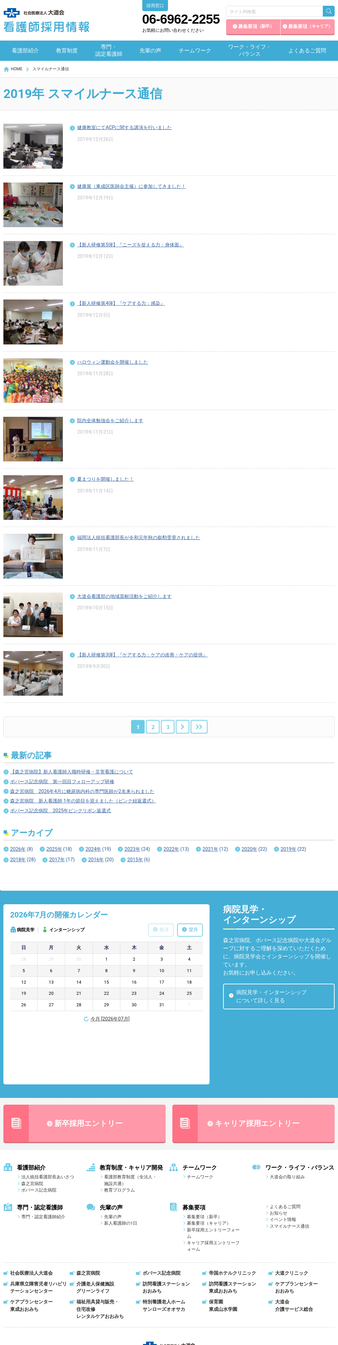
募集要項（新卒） (204, 1160)
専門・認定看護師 (108, 50)
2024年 (98, 849)
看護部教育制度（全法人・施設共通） (130, 1124)
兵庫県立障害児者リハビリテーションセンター (38, 1232)
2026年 (21, 849)
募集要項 (256, 26)
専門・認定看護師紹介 (43, 1160)
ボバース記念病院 (38, 1134)
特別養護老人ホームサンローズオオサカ (164, 1249)
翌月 (193, 930)
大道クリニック (291, 1217)
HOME (16, 69)
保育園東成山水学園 (223, 1249)
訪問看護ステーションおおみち (166, 1232)
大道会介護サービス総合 (294, 1249)
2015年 (138, 860)
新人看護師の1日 (120, 1167)
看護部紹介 (25, 50)
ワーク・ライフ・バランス (249, 50)
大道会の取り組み (287, 1121)
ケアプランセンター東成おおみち (31, 1249)
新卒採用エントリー (63, 1067)
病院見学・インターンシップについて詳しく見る (271, 996)
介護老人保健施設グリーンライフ (95, 1232)
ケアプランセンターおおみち (296, 1232)
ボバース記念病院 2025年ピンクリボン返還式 (60, 811)
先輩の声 (150, 50)
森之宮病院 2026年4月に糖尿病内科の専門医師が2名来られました (82, 791)
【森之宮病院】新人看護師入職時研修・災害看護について (71, 772)
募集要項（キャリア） (209, 1167)
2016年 (101, 860)
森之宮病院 (32, 1127)
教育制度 (67, 50)
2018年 (22, 860)
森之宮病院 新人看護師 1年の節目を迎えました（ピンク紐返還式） (83, 801)
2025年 (59, 849)
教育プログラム (119, 1134)
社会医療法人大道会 (31, 1217)
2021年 (215, 849)
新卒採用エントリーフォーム (213, 1177)
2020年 (254, 849)
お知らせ (278, 1157)
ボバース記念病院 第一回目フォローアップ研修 (62, 782)
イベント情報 (283, 1163)
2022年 (176, 849)
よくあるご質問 (307, 50)
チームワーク (195, 50)
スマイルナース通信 (289, 1170)
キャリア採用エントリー (236, 1067)
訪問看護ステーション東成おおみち (232, 1232)
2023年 (137, 849)
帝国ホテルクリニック (232, 1217)
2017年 (61, 860)
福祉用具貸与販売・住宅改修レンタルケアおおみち (100, 1253)
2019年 (293, 849)
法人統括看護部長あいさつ (47, 1121)
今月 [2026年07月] (110, 1019)
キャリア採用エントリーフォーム (213, 1190)
